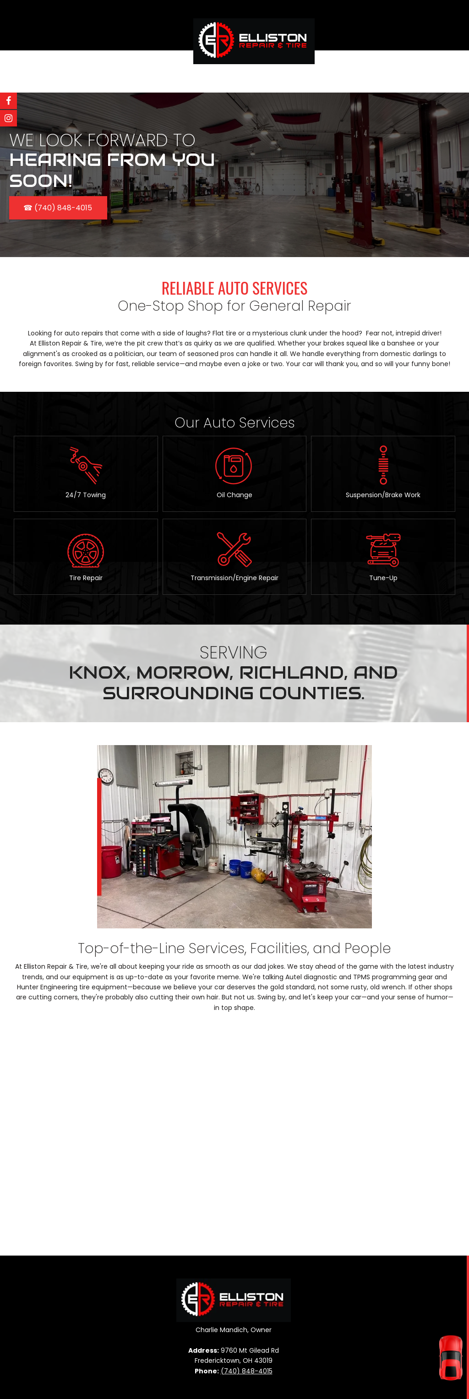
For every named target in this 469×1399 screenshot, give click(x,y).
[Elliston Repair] (254, 29)
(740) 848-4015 (247, 1371)
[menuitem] (216, 71)
